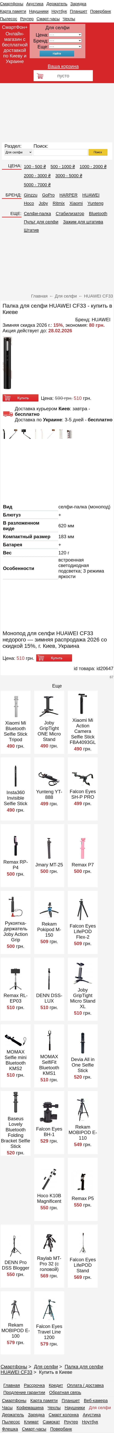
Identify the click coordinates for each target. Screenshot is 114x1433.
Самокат (51, 1421)
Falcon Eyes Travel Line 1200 (49, 1332)
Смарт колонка (64, 1414)
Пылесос (8, 18)
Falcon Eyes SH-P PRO (83, 794)
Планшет (78, 11)
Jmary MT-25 (49, 864)
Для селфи (46, 1366)
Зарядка (78, 3)
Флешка (10, 1428)
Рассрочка (34, 1385)
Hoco (29, 203)
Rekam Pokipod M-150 (49, 929)
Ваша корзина (63, 66)
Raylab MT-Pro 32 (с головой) (49, 1264)
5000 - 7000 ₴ (37, 184)
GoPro (48, 195)
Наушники (38, 11)
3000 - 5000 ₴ (68, 175)
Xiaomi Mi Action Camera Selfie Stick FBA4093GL (83, 731)
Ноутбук (59, 11)
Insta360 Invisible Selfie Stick (15, 798)
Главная (11, 1385)
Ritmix (59, 203)
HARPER (68, 195)
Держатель (56, 3)
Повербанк (100, 11)
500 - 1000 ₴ (63, 166)
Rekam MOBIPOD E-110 (83, 1132)
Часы (7, 1407)
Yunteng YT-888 (49, 794)
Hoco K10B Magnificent (49, 1198)
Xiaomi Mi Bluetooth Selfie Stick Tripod (15, 731)
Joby (43, 203)
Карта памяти (13, 11)
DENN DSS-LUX (49, 998)
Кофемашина (30, 1407)
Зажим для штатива (83, 221)
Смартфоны (11, 3)
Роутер (27, 18)
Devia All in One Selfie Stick (83, 1065)
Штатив (31, 230)
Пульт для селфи (41, 221)
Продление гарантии (24, 1392)
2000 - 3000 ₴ (37, 175)
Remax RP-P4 (15, 864)
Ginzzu (30, 195)
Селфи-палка (37, 213)
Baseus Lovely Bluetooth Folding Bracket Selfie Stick (15, 1132)
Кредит (56, 1385)
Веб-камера (96, 1400)
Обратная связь (65, 1392)
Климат (31, 1421)
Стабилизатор (70, 213)
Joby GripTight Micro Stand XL (82, 998)
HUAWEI (90, 195)
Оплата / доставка (85, 1385)
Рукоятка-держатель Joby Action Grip (16, 931)
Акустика (34, 3)
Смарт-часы (48, 18)
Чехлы (69, 18)
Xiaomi (76, 203)
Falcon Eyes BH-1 (49, 1131)
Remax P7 (83, 864)
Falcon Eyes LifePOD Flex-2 (83, 931)
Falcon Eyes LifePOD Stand (83, 1265)
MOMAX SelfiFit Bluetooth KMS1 (49, 1065)
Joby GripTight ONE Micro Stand (49, 731)
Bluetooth (98, 213)
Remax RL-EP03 (15, 998)
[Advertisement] (57, 112)
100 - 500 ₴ (35, 166)
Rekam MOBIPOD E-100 (15, 1330)
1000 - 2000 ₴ (93, 166)
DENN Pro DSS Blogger (15, 1265)
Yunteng (96, 203)
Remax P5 (83, 1198)
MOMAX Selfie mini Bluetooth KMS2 (16, 1060)
